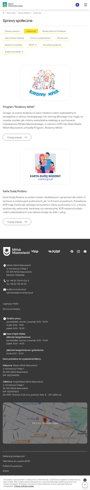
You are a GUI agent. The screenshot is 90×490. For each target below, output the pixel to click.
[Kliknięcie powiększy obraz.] (45, 82)
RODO (6, 471)
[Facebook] (72, 251)
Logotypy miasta (10, 303)
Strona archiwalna (11, 308)
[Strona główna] (3, 13)
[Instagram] (78, 251)
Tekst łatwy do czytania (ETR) (16, 461)
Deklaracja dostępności (14, 456)
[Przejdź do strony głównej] (16, 251)
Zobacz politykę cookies (24, 486)
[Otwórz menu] (85, 4)
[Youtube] (85, 251)
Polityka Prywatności (12, 466)
